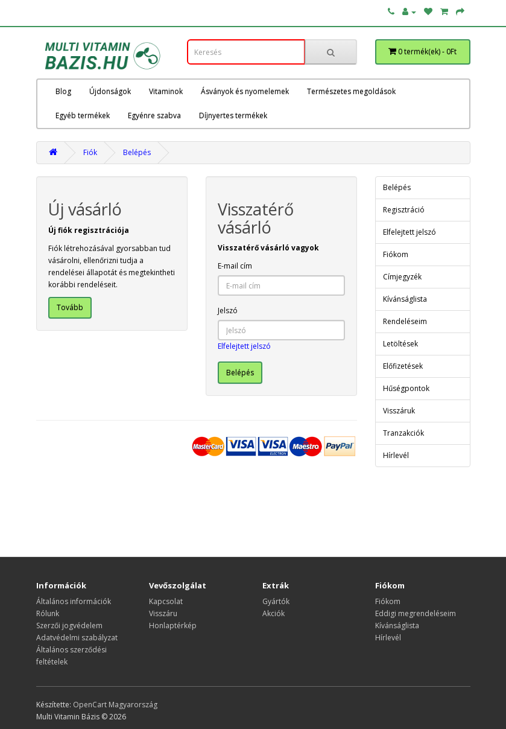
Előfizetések (403, 366)
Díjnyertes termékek (233, 115)
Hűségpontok (406, 388)
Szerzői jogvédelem (69, 625)
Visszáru (163, 613)
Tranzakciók (403, 433)
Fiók (90, 152)
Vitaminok (166, 91)
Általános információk (73, 601)
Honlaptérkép (173, 625)
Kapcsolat (166, 601)
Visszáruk (399, 411)
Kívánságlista (405, 299)
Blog (63, 91)
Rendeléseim (405, 321)
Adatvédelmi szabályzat (77, 637)
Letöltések (400, 344)
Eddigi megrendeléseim (415, 613)
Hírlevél (396, 455)
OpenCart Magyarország (115, 704)
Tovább (70, 307)
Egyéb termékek (82, 115)
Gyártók (275, 601)
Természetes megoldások (351, 91)
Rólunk (47, 613)
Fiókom (395, 254)
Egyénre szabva (154, 115)
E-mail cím (235, 266)
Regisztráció (404, 210)
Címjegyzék (402, 277)
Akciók (273, 613)
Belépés (137, 152)
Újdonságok (110, 91)
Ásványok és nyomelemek (245, 91)
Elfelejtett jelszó (244, 346)
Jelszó (228, 310)
